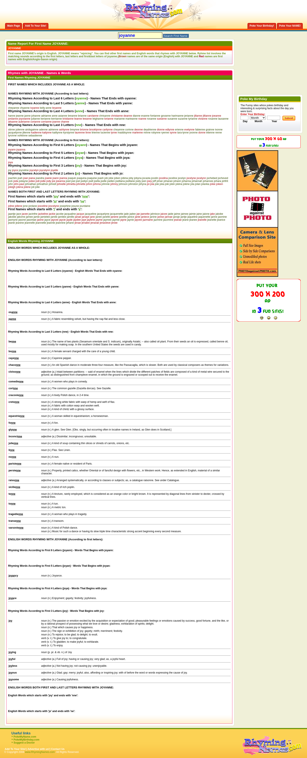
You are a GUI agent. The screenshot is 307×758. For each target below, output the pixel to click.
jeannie (51, 222)
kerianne (46, 118)
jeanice (221, 219)
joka (162, 184)
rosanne (212, 118)
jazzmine (168, 219)
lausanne (223, 118)
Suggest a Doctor (24, 742)
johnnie (105, 184)
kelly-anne (46, 107)
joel (78, 181)
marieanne (132, 118)
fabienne (200, 129)
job (106, 178)
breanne (72, 115)
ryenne (165, 132)
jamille (70, 216)
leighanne (98, 118)
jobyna (138, 178)
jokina (179, 184)
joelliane (130, 181)
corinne (129, 129)
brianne (82, 115)
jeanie (11, 222)
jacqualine (70, 213)
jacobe (60, 213)
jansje (176, 216)
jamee (29, 216)
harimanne (177, 115)
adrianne (46, 115)
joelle (104, 181)
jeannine (60, 222)
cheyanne (13, 107)
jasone (22, 219)
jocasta (146, 178)
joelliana (120, 181)
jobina (124, 178)
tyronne (12, 135)
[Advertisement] (58, 230)
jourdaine (85, 206)
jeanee (193, 219)
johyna (142, 184)
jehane (70, 222)
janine (153, 216)
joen (144, 181)
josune (75, 206)
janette (123, 216)
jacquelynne (15, 132)
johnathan (30, 184)
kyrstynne (68, 132)
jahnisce (155, 213)
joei (73, 181)
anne (55, 115)
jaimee (184, 213)
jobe (111, 178)
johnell (52, 184)
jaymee (107, 219)
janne (27, 115)
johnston (133, 184)
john (10, 184)
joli (33, 187)
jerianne (188, 115)
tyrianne (192, 118)
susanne (172, 118)
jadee (132, 213)
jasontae (31, 219)
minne (147, 132)
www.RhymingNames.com (40, 752)
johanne (36, 115)
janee (99, 216)
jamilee (62, 216)
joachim (12, 178)
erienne (179, 129)
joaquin (72, 178)
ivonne (218, 129)
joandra (40, 178)
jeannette (41, 222)
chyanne (24, 107)
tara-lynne (182, 132)
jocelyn (182, 178)
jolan (197, 184)
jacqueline (90, 213)
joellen (111, 181)
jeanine (20, 222)
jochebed (212, 178)
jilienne (26, 132)
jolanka (205, 184)
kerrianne (56, 118)
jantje (184, 216)
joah (20, 178)
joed (68, 181)
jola (192, 184)
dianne (136, 115)
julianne (35, 118)
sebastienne (35, 135)
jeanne (20, 115)
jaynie (130, 219)
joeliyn (84, 181)
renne (218, 132)
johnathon (42, 184)
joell (91, 181)
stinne (11, 129)
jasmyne (13, 219)
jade (126, 213)
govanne (166, 115)
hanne (11, 115)
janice (130, 216)
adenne (43, 129)
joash (101, 178)
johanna (186, 181)
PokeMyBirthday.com (26, 739)
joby (131, 178)
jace (18, 213)
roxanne (151, 118)
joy (9, 170)
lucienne (105, 132)
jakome (21, 216)
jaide (170, 213)
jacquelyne (103, 213)
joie (157, 184)
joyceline (24, 170)
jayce (47, 219)
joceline (172, 178)
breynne (74, 129)
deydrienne (149, 129)
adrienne (53, 129)
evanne (145, 115)
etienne (210, 132)
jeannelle (30, 222)
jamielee (45, 216)
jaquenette (204, 216)
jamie (36, 216)
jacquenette (116, 213)
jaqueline (192, 216)
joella (97, 181)
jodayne (23, 181)
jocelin (154, 178)
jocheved (223, 178)
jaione (206, 213)
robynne (155, 132)
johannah (197, 181)
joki (167, 184)
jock (10, 181)
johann (177, 181)
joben (117, 178)
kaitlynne (57, 132)
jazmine (158, 219)
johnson (123, 184)
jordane (32, 206)
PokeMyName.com (25, 736)
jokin (172, 184)
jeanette (211, 219)
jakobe (219, 213)
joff (154, 181)
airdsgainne (31, 129)
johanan (168, 181)
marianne (119, 118)
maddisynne (125, 132)
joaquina (81, 178)
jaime (177, 213)
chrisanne (104, 115)
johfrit (225, 181)
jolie (37, 187)
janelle (106, 216)
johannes (208, 181)
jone (25, 206)
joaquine (92, 178)
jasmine (222, 216)
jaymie (116, 219)
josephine (65, 206)
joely (138, 181)
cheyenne (119, 129)
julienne (20, 129)
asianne (62, 115)
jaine (199, 213)
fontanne (155, 115)
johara (217, 181)
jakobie (12, 216)
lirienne (96, 132)
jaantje (12, 213)
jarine (214, 216)
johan (160, 181)
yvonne (193, 132)
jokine (186, 184)
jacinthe (33, 213)
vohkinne (22, 135)
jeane (185, 219)
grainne (210, 129)
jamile (54, 216)
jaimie (192, 213)
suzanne (182, 118)
